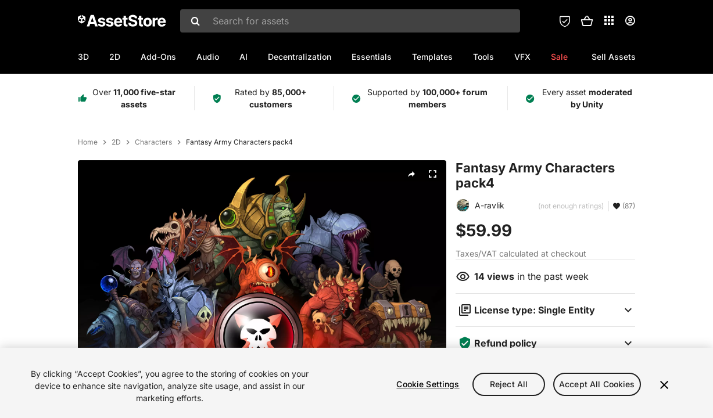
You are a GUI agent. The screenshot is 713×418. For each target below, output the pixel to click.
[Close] (664, 387)
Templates (432, 57)
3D (83, 57)
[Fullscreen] (432, 174)
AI (243, 57)
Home (88, 142)
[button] (587, 21)
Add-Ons (158, 57)
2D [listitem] (116, 142)
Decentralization (299, 57)
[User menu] (630, 21)
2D (114, 57)
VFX (522, 57)
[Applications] (609, 20)
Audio (207, 57)
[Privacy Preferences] (565, 21)
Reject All (509, 386)
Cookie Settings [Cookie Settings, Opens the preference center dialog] (427, 386)
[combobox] (350, 21)
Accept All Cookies (597, 386)
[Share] (411, 174)
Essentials (372, 57)
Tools (483, 57)
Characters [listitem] (153, 142)
